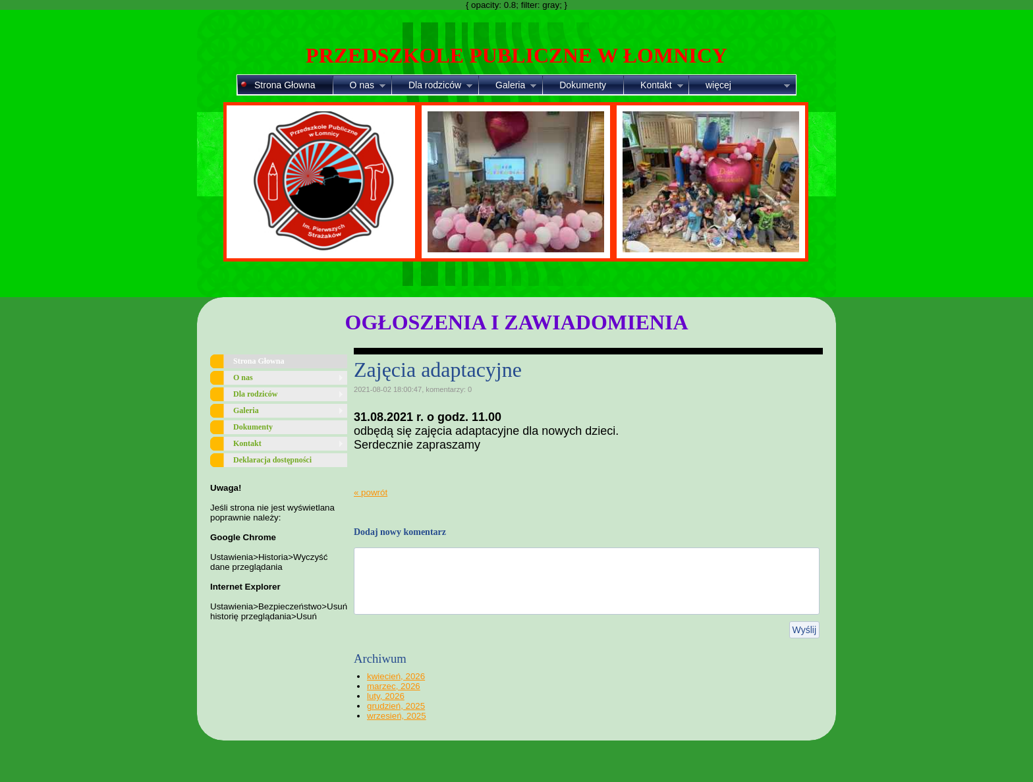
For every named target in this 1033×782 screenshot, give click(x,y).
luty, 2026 (386, 696)
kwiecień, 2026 (396, 676)
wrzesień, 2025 (396, 716)
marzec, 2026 (393, 686)
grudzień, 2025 (396, 706)
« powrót (370, 492)
